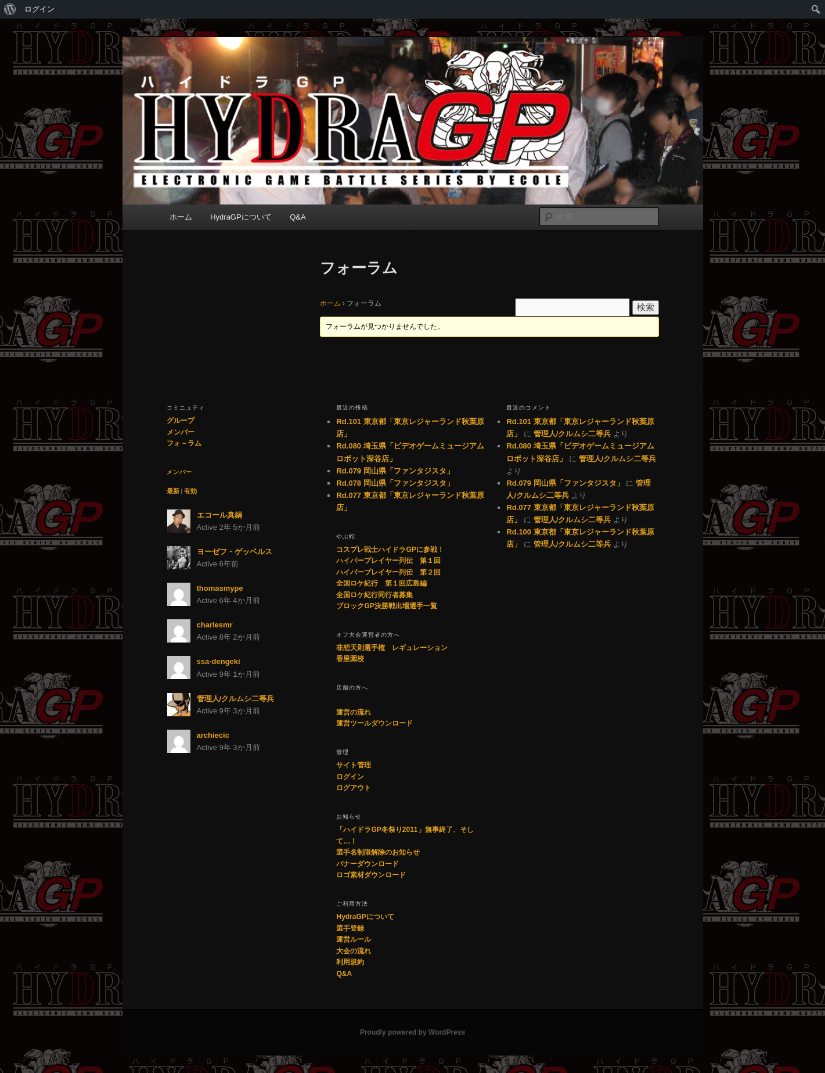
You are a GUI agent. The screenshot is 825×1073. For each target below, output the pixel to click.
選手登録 (350, 928)
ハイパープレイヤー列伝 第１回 (388, 561)
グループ (180, 421)
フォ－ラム (184, 443)
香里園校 (350, 659)
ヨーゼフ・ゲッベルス (234, 551)
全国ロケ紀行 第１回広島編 (381, 583)
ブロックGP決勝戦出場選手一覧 (386, 606)
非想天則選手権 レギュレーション (392, 648)
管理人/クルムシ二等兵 (236, 698)
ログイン (39, 9)
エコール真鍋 (219, 515)
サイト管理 (353, 765)
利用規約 (350, 962)
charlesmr (215, 624)
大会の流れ (353, 951)
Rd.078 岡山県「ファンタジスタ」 (394, 483)
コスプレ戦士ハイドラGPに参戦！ (390, 550)
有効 (190, 490)
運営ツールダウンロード (374, 723)
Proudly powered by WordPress (412, 1032)
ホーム (181, 217)
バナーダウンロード (367, 864)
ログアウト (353, 788)
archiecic (213, 735)
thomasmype (220, 588)
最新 (173, 490)
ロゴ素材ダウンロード (371, 875)
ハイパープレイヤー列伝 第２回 (388, 572)
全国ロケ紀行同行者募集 (374, 595)
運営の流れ (353, 712)
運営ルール (353, 939)
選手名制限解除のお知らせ (378, 852)
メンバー (180, 432)
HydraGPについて (240, 217)
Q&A (297, 217)
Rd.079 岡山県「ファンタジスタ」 (394, 470)
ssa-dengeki (218, 661)
